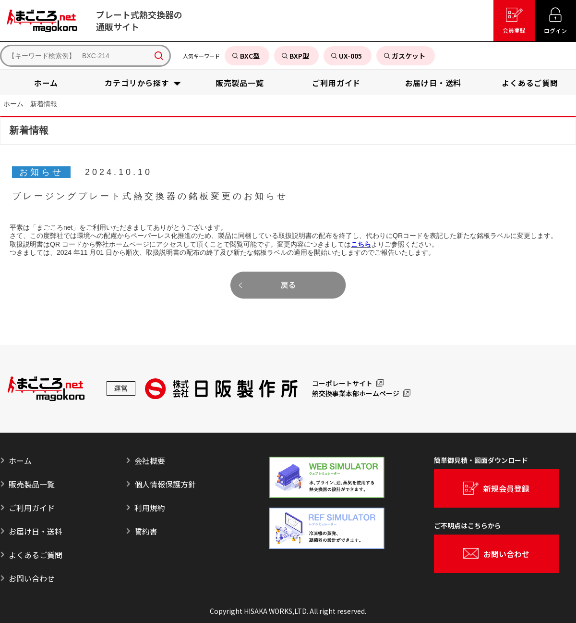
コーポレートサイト (342, 383)
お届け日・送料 (35, 531)
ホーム (13, 104)
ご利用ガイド (32, 507)
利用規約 (149, 507)
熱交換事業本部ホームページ (355, 393)
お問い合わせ (32, 578)
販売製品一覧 (32, 484)
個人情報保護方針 (165, 484)
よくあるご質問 (35, 555)
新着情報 (43, 104)
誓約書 (145, 531)
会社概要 (149, 460)
